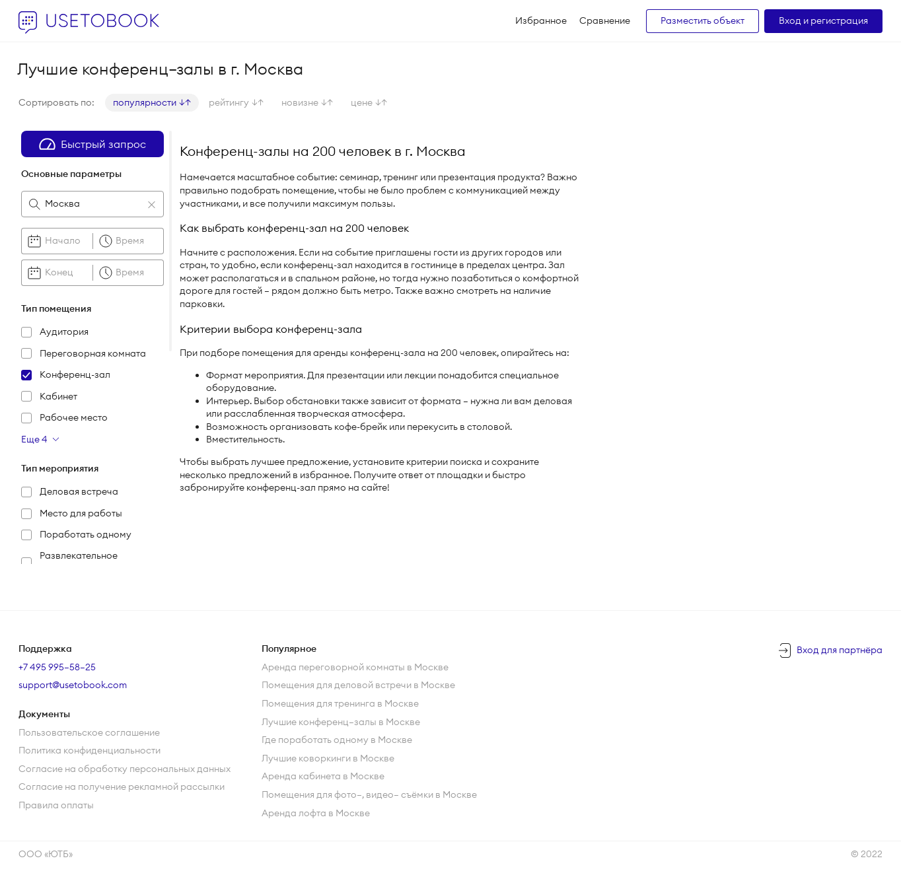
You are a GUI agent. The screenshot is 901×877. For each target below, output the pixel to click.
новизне (307, 102)
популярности (152, 102)
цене (369, 102)
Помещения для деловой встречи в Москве (358, 685)
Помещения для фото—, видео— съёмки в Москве (369, 794)
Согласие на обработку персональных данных (124, 769)
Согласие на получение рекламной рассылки (121, 786)
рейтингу (236, 102)
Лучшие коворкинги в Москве (328, 758)
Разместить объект (702, 20)
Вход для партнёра (840, 650)
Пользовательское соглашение (89, 732)
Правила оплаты (56, 805)
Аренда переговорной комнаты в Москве (355, 667)
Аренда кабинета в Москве (323, 776)
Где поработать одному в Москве (337, 740)
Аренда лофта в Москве (316, 813)
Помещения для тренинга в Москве (340, 703)
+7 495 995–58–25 (57, 667)
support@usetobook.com (72, 685)
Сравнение (604, 20)
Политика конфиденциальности (89, 750)
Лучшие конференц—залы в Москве (341, 722)
